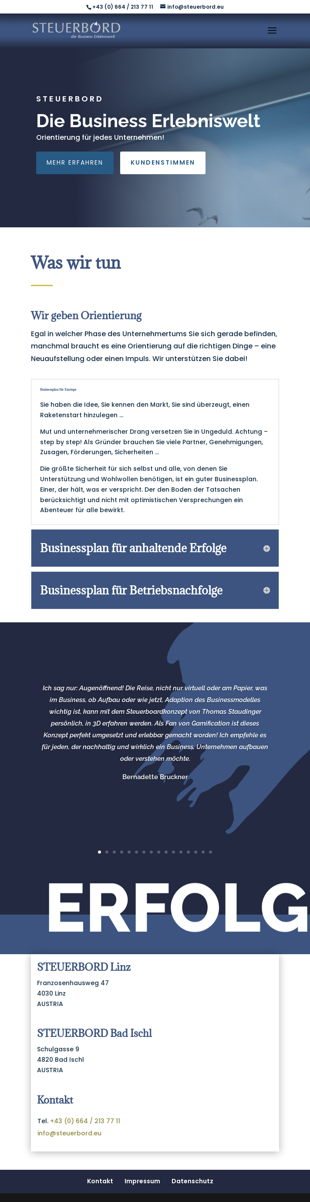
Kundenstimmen (163, 162)
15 (203, 852)
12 (180, 852)
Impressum (142, 1181)
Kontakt (100, 1181)
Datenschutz (192, 1181)
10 (166, 852)
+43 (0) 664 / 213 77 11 (85, 1121)
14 (195, 852)
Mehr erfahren (75, 162)
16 (210, 852)
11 (173, 852)
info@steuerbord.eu (69, 1133)
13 (188, 852)
